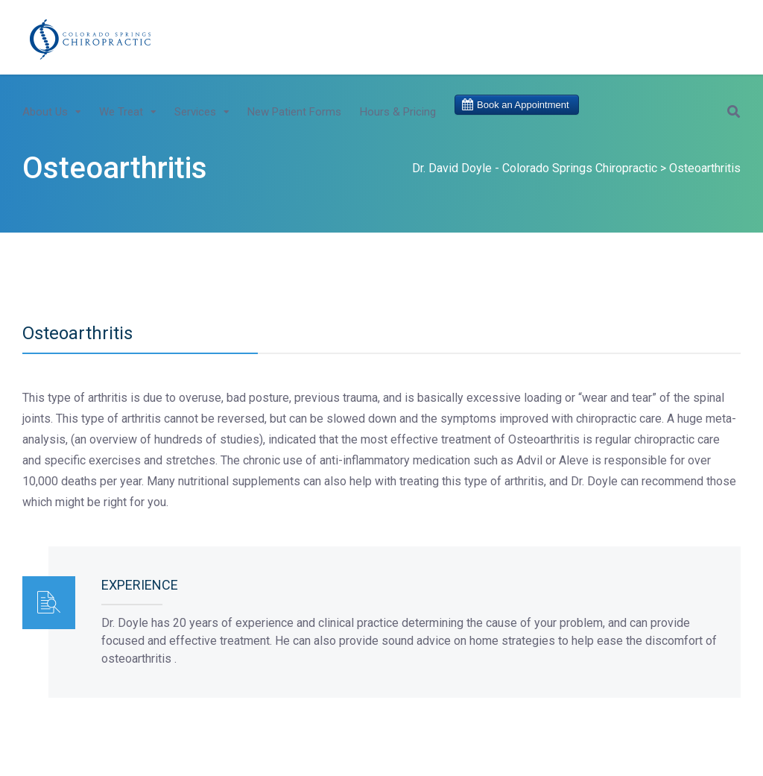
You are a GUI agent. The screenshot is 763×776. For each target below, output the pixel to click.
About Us (45, 112)
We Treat (121, 112)
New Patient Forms (294, 112)
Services (195, 112)
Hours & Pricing (398, 112)
